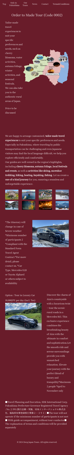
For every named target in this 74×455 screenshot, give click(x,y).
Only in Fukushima (14, 4)
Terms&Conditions (61, 4)
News (34, 4)
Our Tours (25, 4)
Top (4, 4)
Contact (45, 4)
